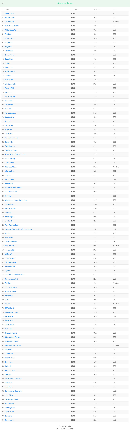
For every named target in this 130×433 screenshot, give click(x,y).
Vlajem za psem (10, 113)
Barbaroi (8, 366)
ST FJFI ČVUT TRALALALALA (15, 154)
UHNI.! (7, 300)
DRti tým (8, 374)
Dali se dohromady (11, 138)
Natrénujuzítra (10, 408)
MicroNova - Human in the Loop (16, 200)
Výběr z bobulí (10, 71)
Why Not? (8, 350)
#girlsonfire (9, 316)
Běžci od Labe (10, 38)
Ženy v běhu (9, 362)
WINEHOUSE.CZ (10, 30)
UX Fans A (8, 254)
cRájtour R (8, 47)
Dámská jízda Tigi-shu (12, 337)
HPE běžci (8, 130)
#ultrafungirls (9, 217)
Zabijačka (8, 416)
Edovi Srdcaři (9, 412)
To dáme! (8, 34)
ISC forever (9, 101)
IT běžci (7, 63)
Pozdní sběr (9, 105)
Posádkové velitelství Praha (14, 275)
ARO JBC (8, 109)
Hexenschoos (10, 17)
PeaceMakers (10, 204)
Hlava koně (9, 387)
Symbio (7, 233)
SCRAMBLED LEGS (11, 341)
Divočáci (8, 76)
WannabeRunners (11, 262)
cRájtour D (8, 42)
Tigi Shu (8, 283)
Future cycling (10, 159)
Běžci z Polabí (10, 267)
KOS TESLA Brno (11, 167)
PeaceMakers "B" (11, 192)
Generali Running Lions (13, 345)
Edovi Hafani (9, 325)
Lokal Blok (8, 221)
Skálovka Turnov (10, 291)
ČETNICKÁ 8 (9, 308)
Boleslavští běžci (11, 333)
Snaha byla (9, 142)
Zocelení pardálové (11, 399)
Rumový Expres (10, 208)
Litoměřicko (9, 395)
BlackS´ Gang (9, 358)
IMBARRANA (9, 246)
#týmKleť (8, 196)
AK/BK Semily (10, 370)
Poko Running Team (12, 225)
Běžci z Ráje (9, 296)
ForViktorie (9, 237)
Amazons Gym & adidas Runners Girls (18, 229)
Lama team (9, 354)
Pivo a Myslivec (10, 96)
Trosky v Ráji (9, 88)
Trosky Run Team (11, 242)
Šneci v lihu (9, 321)
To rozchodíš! (9, 250)
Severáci (8, 213)
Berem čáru (9, 67)
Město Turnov (10, 13)
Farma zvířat (9, 163)
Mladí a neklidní (10, 84)
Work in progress (11, 287)
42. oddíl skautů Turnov (13, 188)
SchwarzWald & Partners (13, 379)
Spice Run (8, 92)
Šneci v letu (9, 134)
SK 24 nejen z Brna (11, 312)
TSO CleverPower (11, 150)
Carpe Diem (9, 59)
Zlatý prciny (9, 125)
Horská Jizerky (10, 258)
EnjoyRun (8, 271)
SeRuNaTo (8, 383)
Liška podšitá (9, 171)
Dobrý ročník (9, 117)
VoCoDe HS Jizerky (11, 26)
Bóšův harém (9, 179)
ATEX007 (8, 121)
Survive (7, 304)
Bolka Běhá (9, 184)
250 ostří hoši (10, 55)
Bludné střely (9, 403)
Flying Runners (10, 146)
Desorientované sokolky (13, 391)
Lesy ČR (8, 175)
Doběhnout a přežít (11, 279)
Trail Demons (9, 22)
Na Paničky (9, 51)
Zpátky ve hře (9, 420)
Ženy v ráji (8, 329)
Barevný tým (9, 80)
